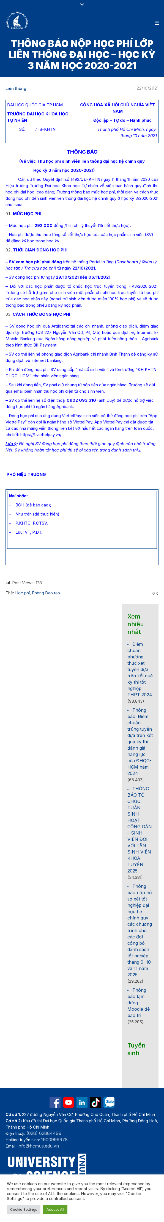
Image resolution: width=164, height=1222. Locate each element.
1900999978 (54, 1139)
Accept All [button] (55, 1209)
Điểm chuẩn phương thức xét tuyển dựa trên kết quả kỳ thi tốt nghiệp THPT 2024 (140, 669)
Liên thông (16, 88)
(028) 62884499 (43, 1133)
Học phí (22, 592)
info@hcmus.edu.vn (38, 1146)
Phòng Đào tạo (46, 592)
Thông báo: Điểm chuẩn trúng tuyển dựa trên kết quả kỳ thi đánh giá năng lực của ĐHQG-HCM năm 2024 (140, 741)
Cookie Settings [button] (23, 1209)
